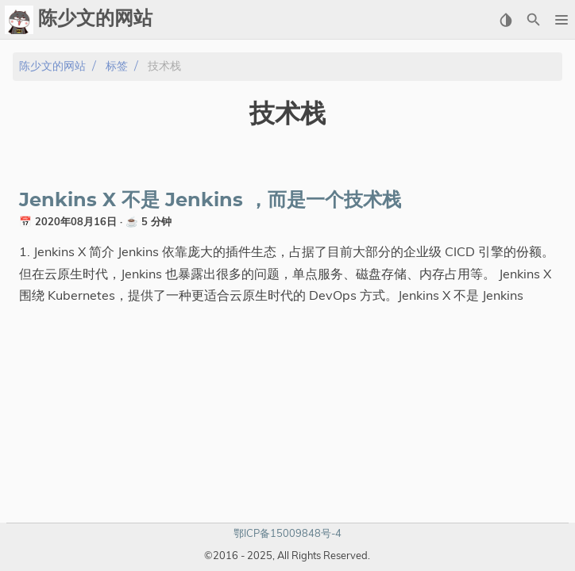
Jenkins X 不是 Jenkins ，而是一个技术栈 (210, 200)
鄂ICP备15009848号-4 (287, 533)
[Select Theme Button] (505, 20)
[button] (561, 20)
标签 (117, 66)
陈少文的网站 (52, 66)
